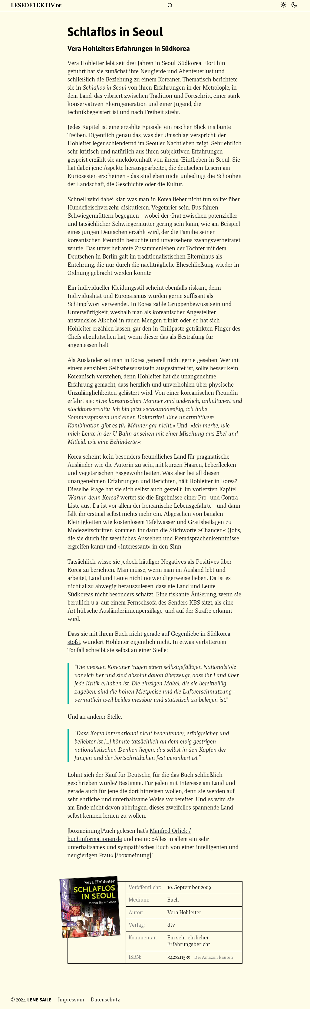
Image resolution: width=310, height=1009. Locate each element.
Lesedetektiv (36, 5)
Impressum (71, 1000)
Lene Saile (39, 999)
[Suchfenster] (170, 5)
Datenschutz (105, 1000)
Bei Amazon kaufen (213, 957)
